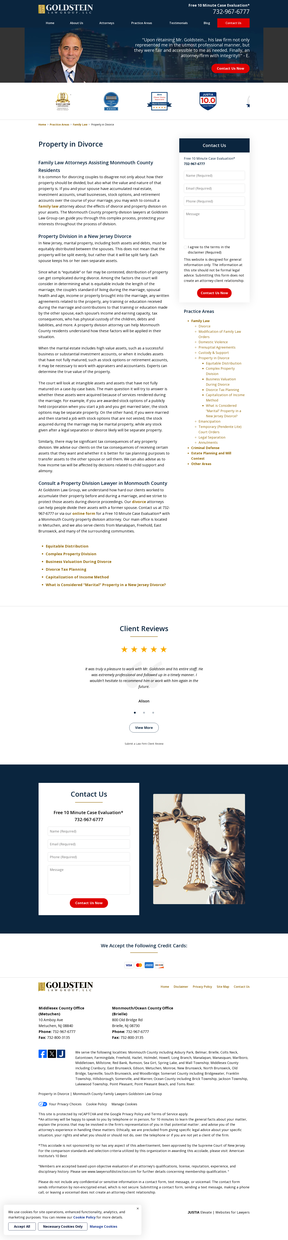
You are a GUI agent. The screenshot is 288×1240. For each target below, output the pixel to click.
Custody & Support (214, 352)
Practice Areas (141, 23)
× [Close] (137, 1208)
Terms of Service (164, 1114)
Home (50, 23)
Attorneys (106, 23)
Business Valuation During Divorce (78, 561)
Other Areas (201, 464)
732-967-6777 (231, 11)
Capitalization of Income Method (77, 577)
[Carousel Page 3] (153, 712)
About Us (76, 23)
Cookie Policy (96, 1104)
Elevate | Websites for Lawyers (219, 1212)
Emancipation (209, 421)
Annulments (208, 442)
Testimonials (178, 23)
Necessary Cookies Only (62, 1226)
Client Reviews (144, 628)
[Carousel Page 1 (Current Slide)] (134, 712)
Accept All (22, 1226)
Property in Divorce (214, 358)
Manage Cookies (124, 1104)
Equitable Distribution (67, 546)
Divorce (204, 326)
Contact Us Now (230, 68)
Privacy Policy (202, 987)
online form (83, 513)
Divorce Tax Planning (66, 569)
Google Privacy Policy (126, 1114)
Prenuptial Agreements (217, 347)
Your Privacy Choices (60, 1104)
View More (144, 727)
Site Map (223, 987)
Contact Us (233, 23)
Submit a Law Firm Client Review (144, 743)
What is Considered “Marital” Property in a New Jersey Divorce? (106, 584)
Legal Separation (212, 437)
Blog (207, 23)
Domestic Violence (213, 342)
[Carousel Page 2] (144, 712)
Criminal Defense (205, 448)
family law (48, 206)
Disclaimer (181, 987)
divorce (139, 501)
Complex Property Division (71, 553)
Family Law (80, 124)
